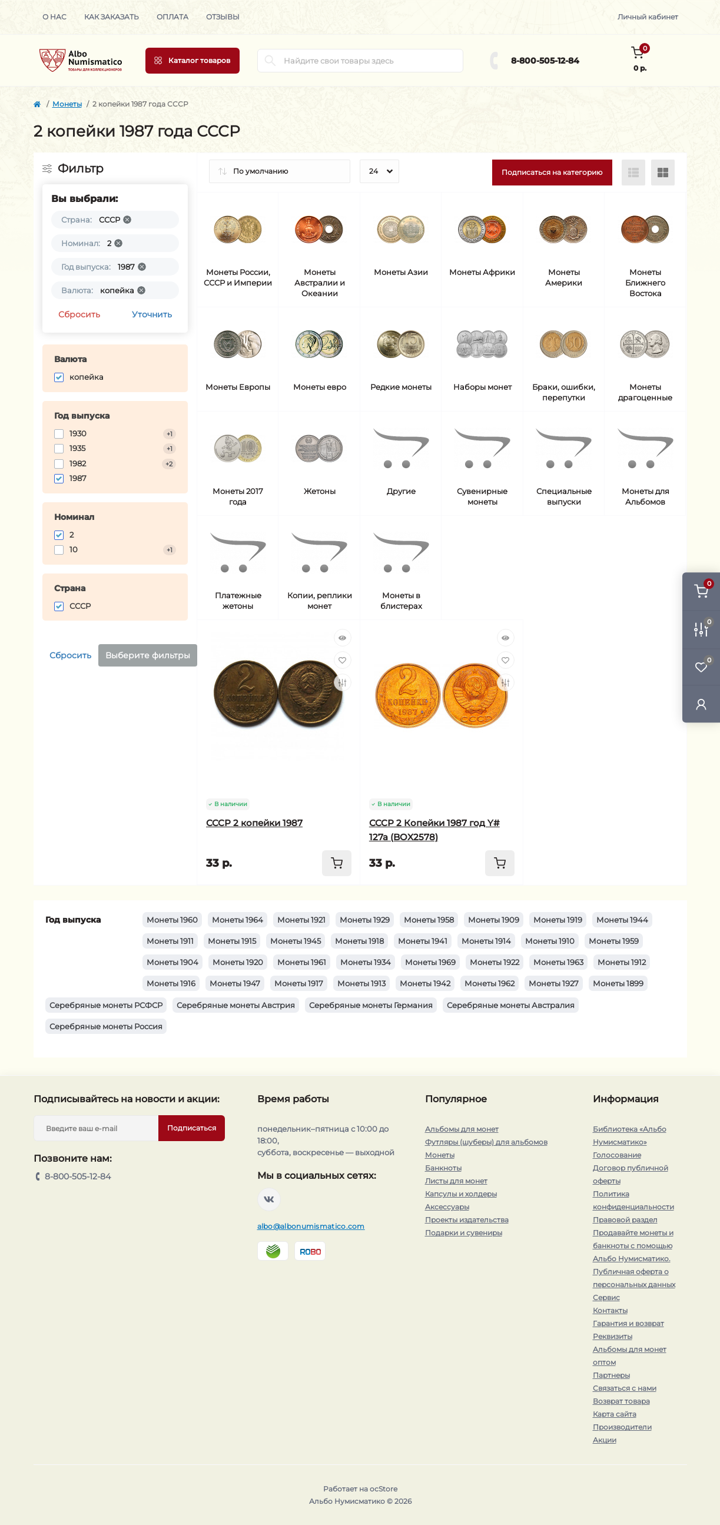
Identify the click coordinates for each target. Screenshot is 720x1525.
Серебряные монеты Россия (105, 1026)
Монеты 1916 (171, 983)
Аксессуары (447, 1206)
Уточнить (152, 314)
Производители (622, 1427)
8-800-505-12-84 (545, 60)
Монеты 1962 (489, 983)
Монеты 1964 (237, 919)
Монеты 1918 (359, 941)
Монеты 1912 (622, 962)
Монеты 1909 (493, 919)
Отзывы (223, 16)
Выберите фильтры (147, 655)
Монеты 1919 (557, 919)
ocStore (383, 1488)
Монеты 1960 (172, 919)
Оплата (172, 16)
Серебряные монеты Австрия (236, 1005)
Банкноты (443, 1167)
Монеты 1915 (232, 941)
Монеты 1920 (238, 962)
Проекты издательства (467, 1219)
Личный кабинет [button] (648, 16)
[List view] (633, 172)
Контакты (610, 1310)
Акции (604, 1440)
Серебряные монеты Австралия (511, 1005)
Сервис (606, 1297)
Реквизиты (612, 1336)
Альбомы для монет (462, 1129)
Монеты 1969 (430, 962)
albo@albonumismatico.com (311, 1226)
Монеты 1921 (301, 919)
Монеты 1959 (614, 941)
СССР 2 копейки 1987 (254, 822)
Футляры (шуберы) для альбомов (486, 1142)
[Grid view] (663, 172)
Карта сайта (614, 1414)
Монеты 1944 (622, 919)
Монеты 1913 (361, 983)
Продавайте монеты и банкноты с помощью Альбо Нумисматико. (633, 1245)
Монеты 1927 (554, 983)
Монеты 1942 (425, 983)
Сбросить (79, 314)
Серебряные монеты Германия (371, 1005)
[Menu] (192, 61)
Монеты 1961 (301, 962)
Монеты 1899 (618, 983)
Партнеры (611, 1375)
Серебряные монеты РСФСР (105, 1005)
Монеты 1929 (365, 919)
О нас (54, 16)
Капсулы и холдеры (461, 1193)
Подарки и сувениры (463, 1232)
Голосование (617, 1155)
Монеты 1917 (298, 983)
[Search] (270, 60)
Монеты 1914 (486, 941)
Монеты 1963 (558, 962)
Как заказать (111, 16)
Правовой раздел (625, 1219)
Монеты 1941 (422, 941)
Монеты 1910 (550, 941)
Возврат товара (621, 1401)
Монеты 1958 (429, 919)
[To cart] (336, 863)
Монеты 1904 (172, 962)
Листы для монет (456, 1180)
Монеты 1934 (365, 962)
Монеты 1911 (170, 941)
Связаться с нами (624, 1388)
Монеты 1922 (494, 962)
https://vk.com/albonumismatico (269, 1199)
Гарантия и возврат (628, 1323)
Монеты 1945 (295, 941)
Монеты (67, 104)
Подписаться (191, 1127)
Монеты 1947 (235, 983)
